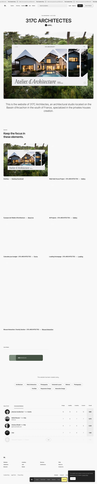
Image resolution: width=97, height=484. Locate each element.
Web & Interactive (31, 384)
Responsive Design (46, 388)
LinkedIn (67, 475)
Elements (53, 479)
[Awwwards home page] (32, 480)
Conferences (43, 464)
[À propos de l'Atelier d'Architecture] (26, 198)
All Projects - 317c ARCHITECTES (59, 218)
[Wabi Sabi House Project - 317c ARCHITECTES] (71, 159)
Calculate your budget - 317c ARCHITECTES (17, 256)
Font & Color (43, 479)
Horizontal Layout (56, 384)
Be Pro (80, 5)
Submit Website (88, 5)
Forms (36, 256)
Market (33, 5)
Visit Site (64, 479)
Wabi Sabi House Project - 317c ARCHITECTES (63, 179)
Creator (37, 479)
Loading (80, 256)
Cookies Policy (6, 475)
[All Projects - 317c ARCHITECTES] (71, 198)
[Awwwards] (5, 5)
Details (48, 479)
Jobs (30, 5)
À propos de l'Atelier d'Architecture (14, 218)
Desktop (6, 179)
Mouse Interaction (47, 329)
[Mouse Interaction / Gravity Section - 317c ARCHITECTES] (48, 293)
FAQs (59, 462)
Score (59, 479)
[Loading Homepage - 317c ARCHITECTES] (71, 237)
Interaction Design (60, 388)
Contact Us (60, 466)
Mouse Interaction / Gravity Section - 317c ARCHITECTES (21, 329)
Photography (44, 384)
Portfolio (34, 388)
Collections (6, 464)
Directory (18, 5)
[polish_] (48, 25)
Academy (24, 5)
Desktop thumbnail (18, 179)
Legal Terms (13, 475)
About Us (31, 218)
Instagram (62, 475)
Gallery (83, 179)
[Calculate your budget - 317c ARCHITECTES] (26, 237)
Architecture (19, 384)
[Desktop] (26, 159)
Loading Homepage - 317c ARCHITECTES (62, 256)
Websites (5, 462)
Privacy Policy (20, 475)
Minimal (68, 384)
